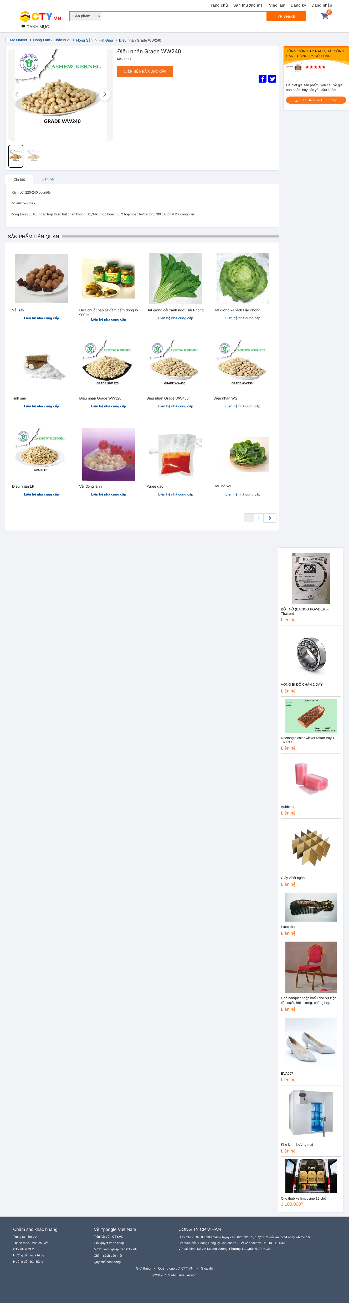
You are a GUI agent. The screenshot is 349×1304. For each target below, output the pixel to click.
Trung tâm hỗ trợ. (25, 1237)
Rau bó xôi (222, 486)
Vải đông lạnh (90, 487)
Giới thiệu (143, 1269)
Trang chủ (218, 5)
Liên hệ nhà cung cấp (145, 72)
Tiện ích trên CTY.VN (108, 1237)
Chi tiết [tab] (19, 180)
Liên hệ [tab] (48, 180)
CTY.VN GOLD (23, 1250)
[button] (105, 95)
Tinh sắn (19, 399)
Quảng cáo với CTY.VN (175, 1269)
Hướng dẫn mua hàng (28, 1256)
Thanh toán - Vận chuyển (31, 1244)
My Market (16, 40)
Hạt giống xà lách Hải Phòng (237, 311)
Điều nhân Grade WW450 (167, 399)
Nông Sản (84, 40)
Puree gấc (154, 487)
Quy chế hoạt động (107, 1263)
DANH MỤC (35, 26)
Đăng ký (298, 5)
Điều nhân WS (225, 399)
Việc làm (277, 5)
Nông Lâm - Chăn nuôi (51, 40)
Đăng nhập (321, 5)
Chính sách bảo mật (108, 1256)
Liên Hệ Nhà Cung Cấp (316, 100)
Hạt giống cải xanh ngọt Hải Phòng (175, 311)
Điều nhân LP (23, 487)
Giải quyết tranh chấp (109, 1244)
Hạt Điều (106, 40)
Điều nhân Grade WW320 (100, 399)
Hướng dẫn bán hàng (28, 1262)
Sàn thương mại (248, 5)
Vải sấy (18, 311)
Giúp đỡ (207, 1269)
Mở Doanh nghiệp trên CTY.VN (115, 1250)
